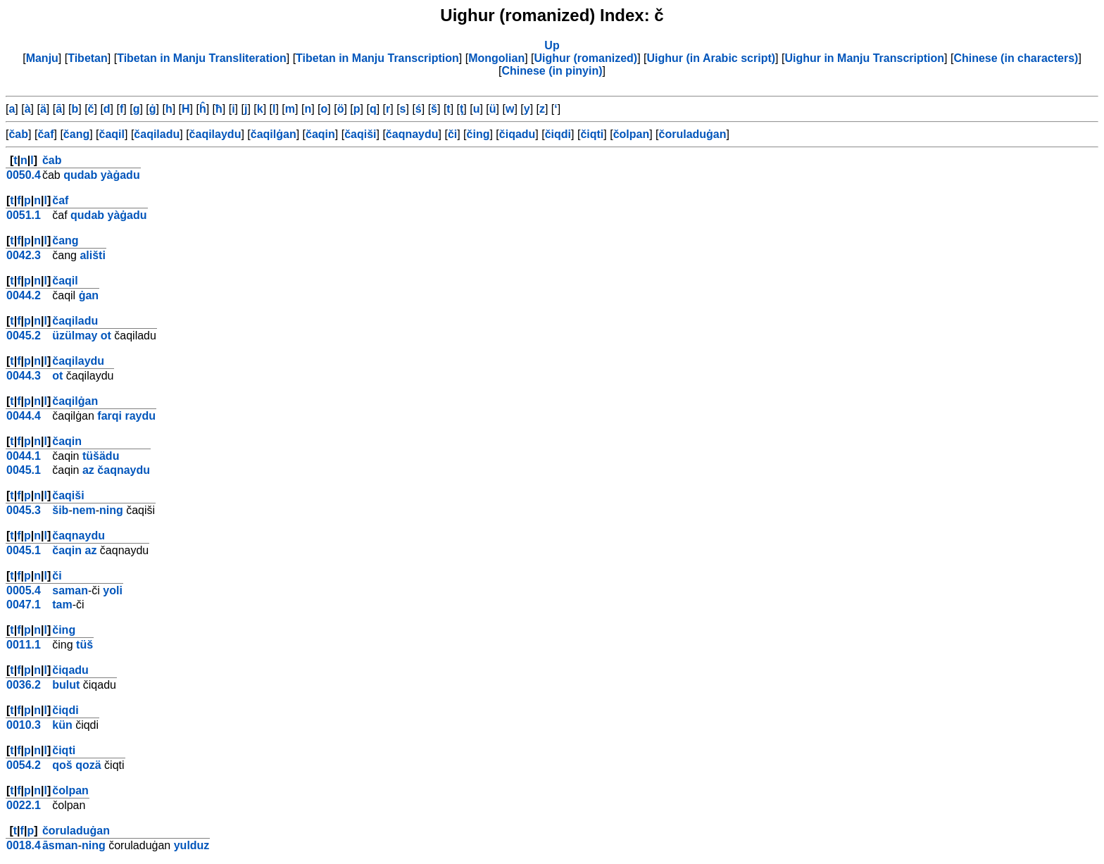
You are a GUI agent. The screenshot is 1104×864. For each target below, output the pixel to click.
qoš (62, 765)
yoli (113, 590)
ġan (89, 295)
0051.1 (23, 215)
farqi (109, 416)
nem (84, 510)
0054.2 (23, 765)
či (452, 134)
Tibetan (88, 58)
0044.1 (23, 456)
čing (478, 134)
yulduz (192, 845)
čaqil (112, 134)
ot (106, 336)
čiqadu (517, 134)
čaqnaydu (412, 134)
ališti (92, 255)
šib (60, 510)
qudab (80, 175)
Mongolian (496, 58)
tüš (84, 645)
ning (111, 510)
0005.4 (23, 590)
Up (551, 45)
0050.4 (23, 175)
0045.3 (23, 510)
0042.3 (23, 255)
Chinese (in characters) (1015, 58)
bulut (66, 685)
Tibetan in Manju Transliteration (202, 58)
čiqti (591, 134)
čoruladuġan (693, 134)
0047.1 (23, 605)
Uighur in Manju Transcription (864, 58)
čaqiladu (157, 134)
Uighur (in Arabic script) (711, 58)
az (88, 470)
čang (76, 134)
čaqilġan (273, 134)
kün (62, 725)
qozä (88, 765)
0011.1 (23, 645)
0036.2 (23, 685)
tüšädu (100, 456)
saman (70, 590)
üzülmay (74, 336)
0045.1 (23, 470)
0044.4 (23, 416)
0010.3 (23, 725)
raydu (140, 416)
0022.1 (23, 805)
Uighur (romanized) (586, 58)
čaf (45, 134)
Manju (42, 58)
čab (18, 134)
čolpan (631, 134)
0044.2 (23, 295)
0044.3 (23, 376)
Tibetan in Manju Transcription (377, 58)
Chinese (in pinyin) (551, 71)
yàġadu (120, 175)
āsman (60, 845)
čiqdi (558, 134)
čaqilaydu (215, 134)
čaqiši (360, 134)
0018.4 (23, 845)
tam (62, 605)
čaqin (320, 134)
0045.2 (23, 336)
